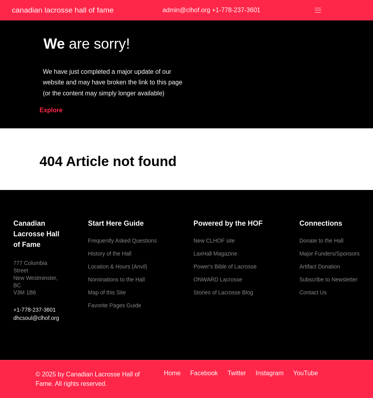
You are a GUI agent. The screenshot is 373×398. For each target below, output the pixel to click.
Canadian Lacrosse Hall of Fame (63, 10)
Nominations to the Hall (116, 279)
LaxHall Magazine (215, 253)
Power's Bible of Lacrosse (225, 266)
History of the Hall (109, 253)
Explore (51, 110)
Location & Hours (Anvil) (117, 266)
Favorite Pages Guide (114, 305)
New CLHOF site (214, 240)
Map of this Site (107, 292)
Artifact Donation (320, 266)
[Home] (175, 373)
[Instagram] (270, 373)
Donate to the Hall (322, 240)
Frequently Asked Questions (122, 240)
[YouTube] (303, 373)
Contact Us (313, 292)
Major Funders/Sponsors (330, 253)
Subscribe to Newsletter (329, 279)
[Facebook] (205, 373)
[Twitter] (238, 373)
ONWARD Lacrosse (217, 279)
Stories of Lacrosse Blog (223, 292)
